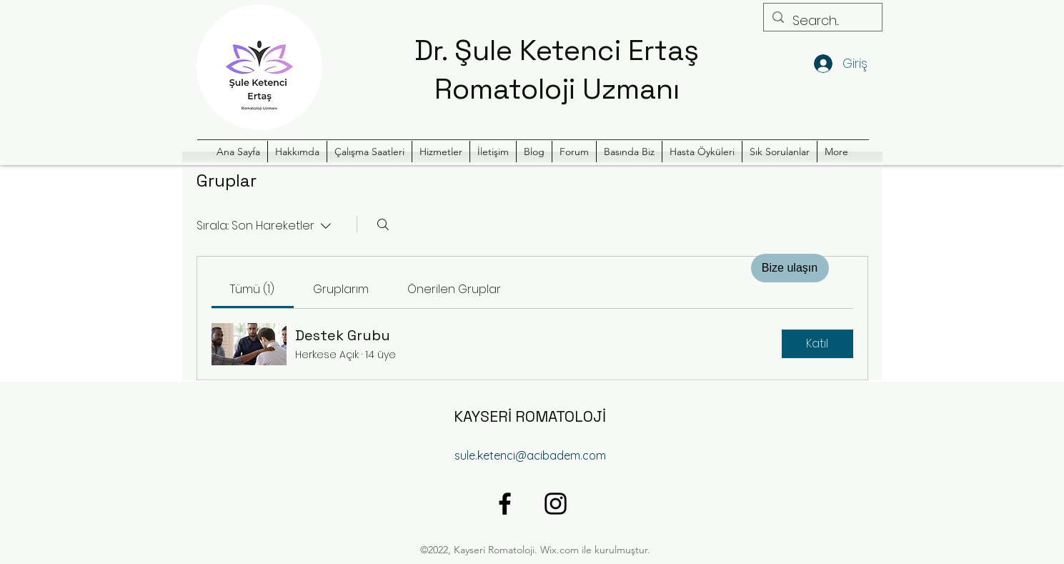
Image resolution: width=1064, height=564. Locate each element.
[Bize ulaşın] (790, 268)
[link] (252, 289)
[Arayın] (383, 224)
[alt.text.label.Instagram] (555, 503)
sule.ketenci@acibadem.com (530, 455)
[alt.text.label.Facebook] (504, 503)
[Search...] (822, 21)
